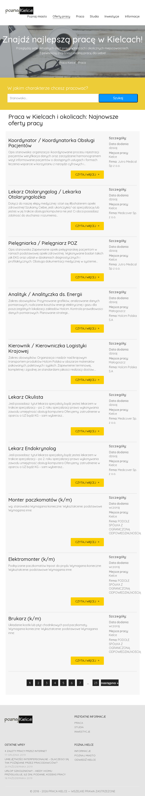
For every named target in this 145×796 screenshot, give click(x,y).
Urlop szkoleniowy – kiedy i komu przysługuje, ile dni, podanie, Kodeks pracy (35, 772)
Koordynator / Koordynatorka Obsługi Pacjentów (51, 143)
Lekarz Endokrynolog (32, 448)
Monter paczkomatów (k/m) (40, 500)
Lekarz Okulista (25, 397)
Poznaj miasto (84, 755)
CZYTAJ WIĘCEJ (85, 174)
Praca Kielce (67, 62)
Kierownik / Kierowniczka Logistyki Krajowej (47, 348)
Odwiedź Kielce (85, 759)
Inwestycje (82, 731)
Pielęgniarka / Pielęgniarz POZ (42, 243)
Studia (79, 727)
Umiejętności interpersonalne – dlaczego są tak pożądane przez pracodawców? (37, 760)
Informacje (82, 751)
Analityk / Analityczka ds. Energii (45, 294)
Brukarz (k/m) (24, 618)
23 (95, 683)
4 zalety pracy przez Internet (26, 751)
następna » (109, 683)
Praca (78, 723)
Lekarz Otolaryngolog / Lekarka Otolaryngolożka (44, 194)
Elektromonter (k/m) (31, 559)
